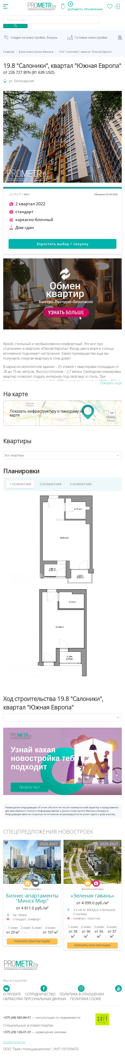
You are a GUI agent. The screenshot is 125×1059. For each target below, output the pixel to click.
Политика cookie (85, 998)
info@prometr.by (14, 1042)
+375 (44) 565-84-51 (41, 1017)
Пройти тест (29, 787)
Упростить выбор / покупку (63, 244)
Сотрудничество (40, 994)
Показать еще (111, 383)
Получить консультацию (32, 941)
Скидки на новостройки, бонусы (34, 37)
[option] (32, 895)
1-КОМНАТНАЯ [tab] (20, 484)
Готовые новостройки (90, 37)
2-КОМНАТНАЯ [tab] (50, 484)
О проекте (12, 994)
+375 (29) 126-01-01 (34, 1032)
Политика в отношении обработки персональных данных (53, 996)
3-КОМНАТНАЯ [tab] (80, 484)
